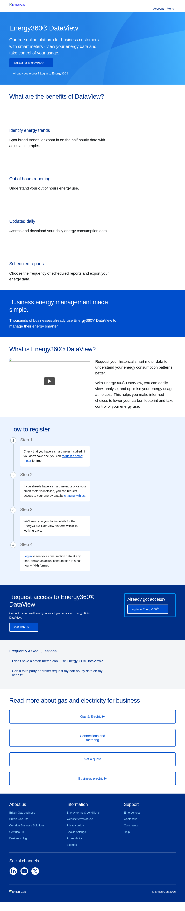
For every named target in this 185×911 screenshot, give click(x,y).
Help (127, 832)
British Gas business (22, 812)
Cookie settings (76, 832)
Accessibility (74, 838)
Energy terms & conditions (83, 812)
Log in (28, 556)
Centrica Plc (16, 832)
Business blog (18, 838)
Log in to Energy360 (145, 609)
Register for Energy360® (28, 62)
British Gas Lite (18, 819)
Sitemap (72, 844)
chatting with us (74, 495)
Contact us (130, 819)
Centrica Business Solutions (26, 825)
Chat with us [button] (21, 627)
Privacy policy (75, 825)
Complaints (131, 825)
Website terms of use (80, 819)
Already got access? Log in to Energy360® (40, 73)
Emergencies (132, 812)
